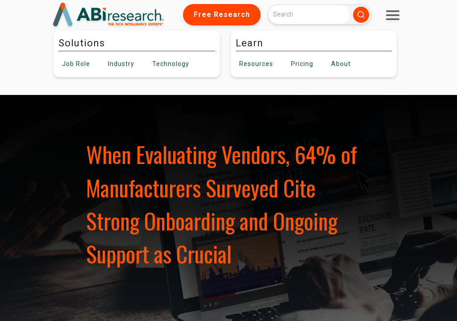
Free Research (222, 14)
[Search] (308, 14)
